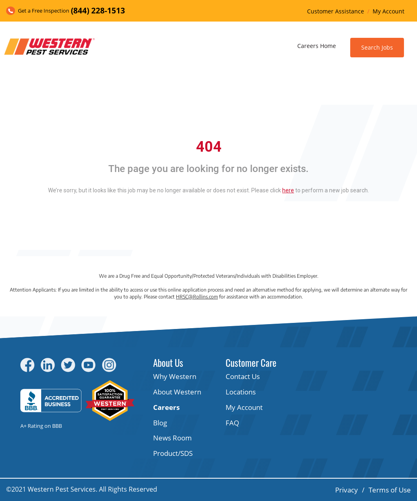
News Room (172, 437)
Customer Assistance (335, 11)
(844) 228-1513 (98, 10)
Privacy (346, 489)
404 (209, 146)
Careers (166, 407)
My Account (388, 11)
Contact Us (243, 376)
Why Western (174, 376)
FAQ (232, 422)
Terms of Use (390, 489)
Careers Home (316, 46)
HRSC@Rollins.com (197, 297)
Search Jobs (377, 47)
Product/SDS (173, 453)
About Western (177, 391)
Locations (241, 391)
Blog (160, 422)
